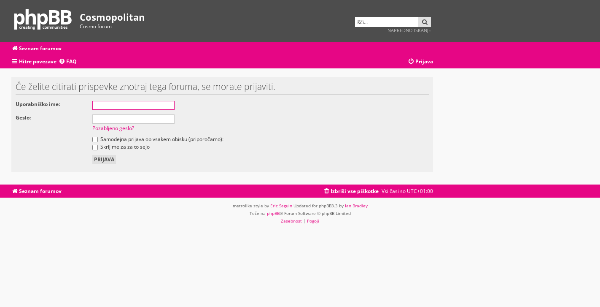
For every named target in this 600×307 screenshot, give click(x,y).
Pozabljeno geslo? (113, 128)
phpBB (273, 213)
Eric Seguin (281, 206)
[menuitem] (68, 62)
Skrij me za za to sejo (121, 146)
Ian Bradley (356, 206)
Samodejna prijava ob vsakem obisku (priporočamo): (157, 139)
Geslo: (23, 117)
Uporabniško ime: (38, 104)
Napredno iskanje (409, 30)
